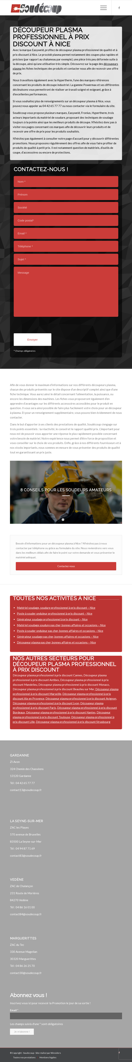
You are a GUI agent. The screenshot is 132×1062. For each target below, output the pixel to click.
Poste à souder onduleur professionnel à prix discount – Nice (54, 613)
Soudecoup (28, 1053)
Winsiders (56, 1053)
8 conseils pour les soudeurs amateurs (66, 490)
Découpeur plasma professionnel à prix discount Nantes (61, 712)
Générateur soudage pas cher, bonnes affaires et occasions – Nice (58, 636)
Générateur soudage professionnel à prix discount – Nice (52, 619)
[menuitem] (24, 1057)
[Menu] (101, 7)
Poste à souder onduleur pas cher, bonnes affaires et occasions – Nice (60, 630)
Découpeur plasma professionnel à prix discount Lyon (46, 703)
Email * (14, 1010)
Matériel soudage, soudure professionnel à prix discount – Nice (56, 607)
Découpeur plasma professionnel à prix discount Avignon (81, 698)
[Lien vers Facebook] (119, 8)
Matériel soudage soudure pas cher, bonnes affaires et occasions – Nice (61, 625)
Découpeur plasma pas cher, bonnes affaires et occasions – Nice (56, 642)
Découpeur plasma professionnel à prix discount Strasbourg (73, 721)
